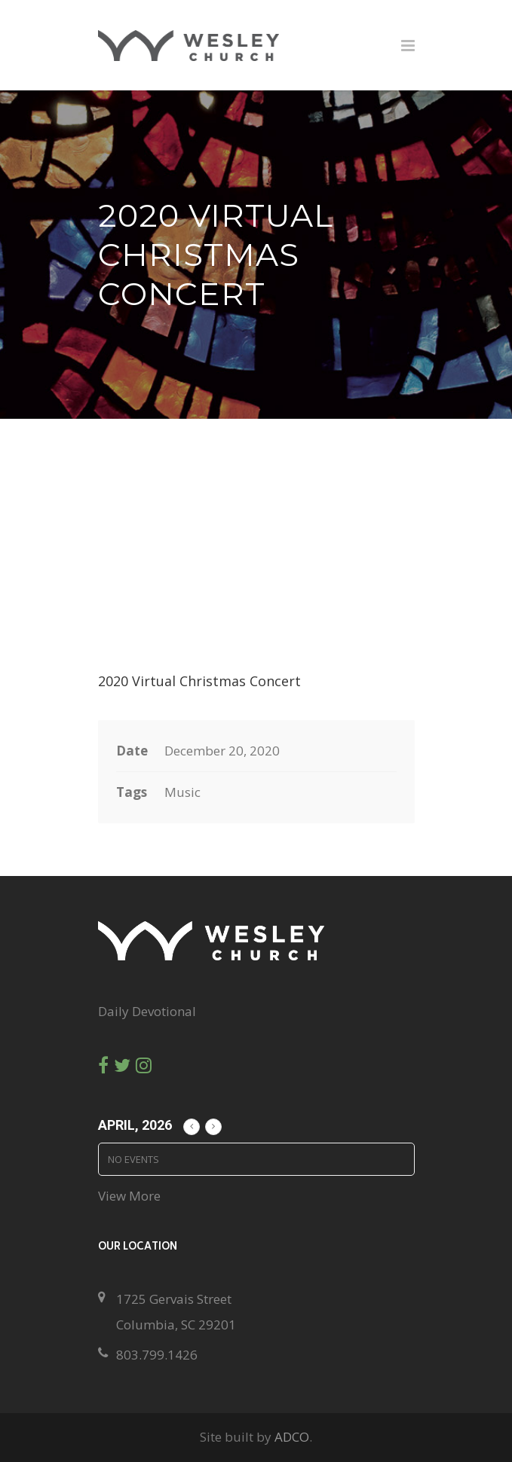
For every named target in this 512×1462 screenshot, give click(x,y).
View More (129, 1195)
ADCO (291, 1436)
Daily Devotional (147, 1011)
